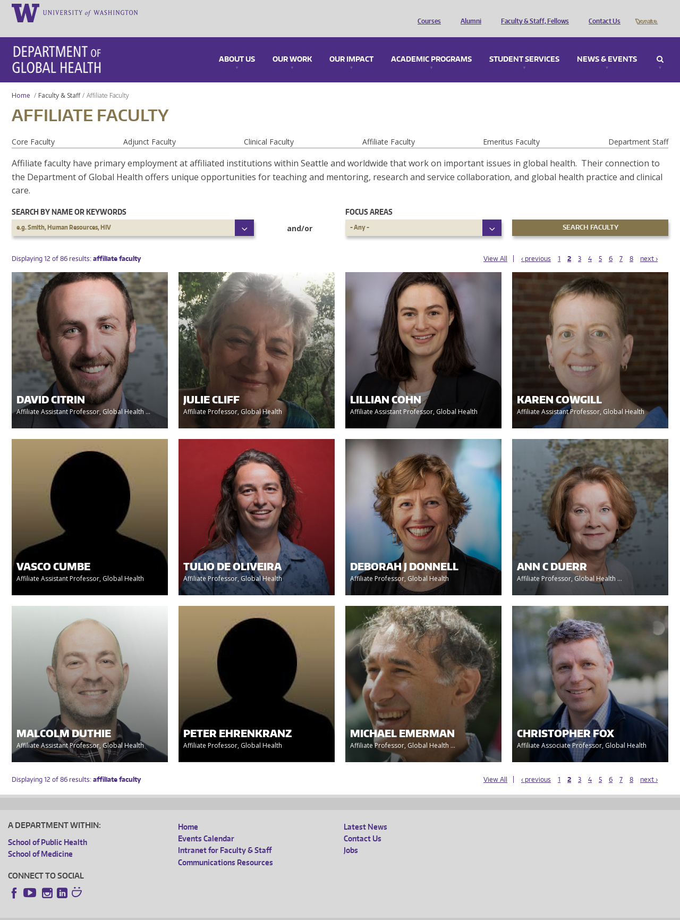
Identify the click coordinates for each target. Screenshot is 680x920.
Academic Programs (431, 44)
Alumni (468, 12)
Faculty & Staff (59, 80)
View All (495, 244)
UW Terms (192, 911)
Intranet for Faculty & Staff (224, 835)
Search (660, 44)
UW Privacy (149, 911)
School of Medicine (40, 838)
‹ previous (536, 244)
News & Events (607, 44)
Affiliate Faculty (388, 127)
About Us (237, 44)
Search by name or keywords (69, 196)
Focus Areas (369, 196)
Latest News (365, 811)
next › (649, 244)
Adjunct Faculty (149, 127)
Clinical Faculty (269, 127)
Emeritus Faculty (511, 127)
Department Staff (638, 127)
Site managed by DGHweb (255, 911)
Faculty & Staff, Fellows (532, 12)
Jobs (351, 835)
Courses (426, 12)
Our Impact (351, 44)
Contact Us (602, 12)
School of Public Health (47, 827)
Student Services (524, 44)
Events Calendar (206, 823)
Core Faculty (33, 127)
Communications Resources (225, 847)
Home (21, 80)
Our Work (292, 44)
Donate (645, 12)
